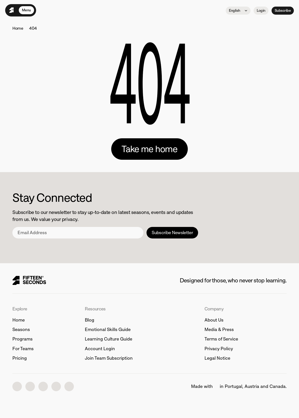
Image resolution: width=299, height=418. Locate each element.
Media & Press (219, 329)
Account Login (100, 349)
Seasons (21, 329)
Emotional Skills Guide (108, 329)
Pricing (19, 358)
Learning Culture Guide (108, 339)
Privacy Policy (218, 349)
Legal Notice (217, 358)
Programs (22, 339)
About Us (213, 320)
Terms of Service (221, 339)
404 (33, 28)
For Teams (23, 349)
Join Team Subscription (109, 358)
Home (17, 28)
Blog (89, 320)
